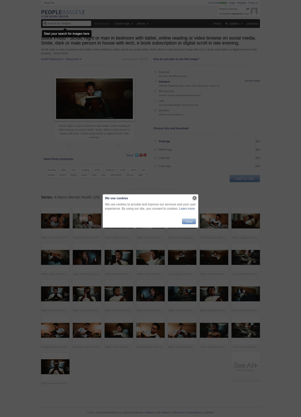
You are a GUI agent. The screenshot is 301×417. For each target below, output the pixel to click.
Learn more (187, 208)
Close (189, 221)
